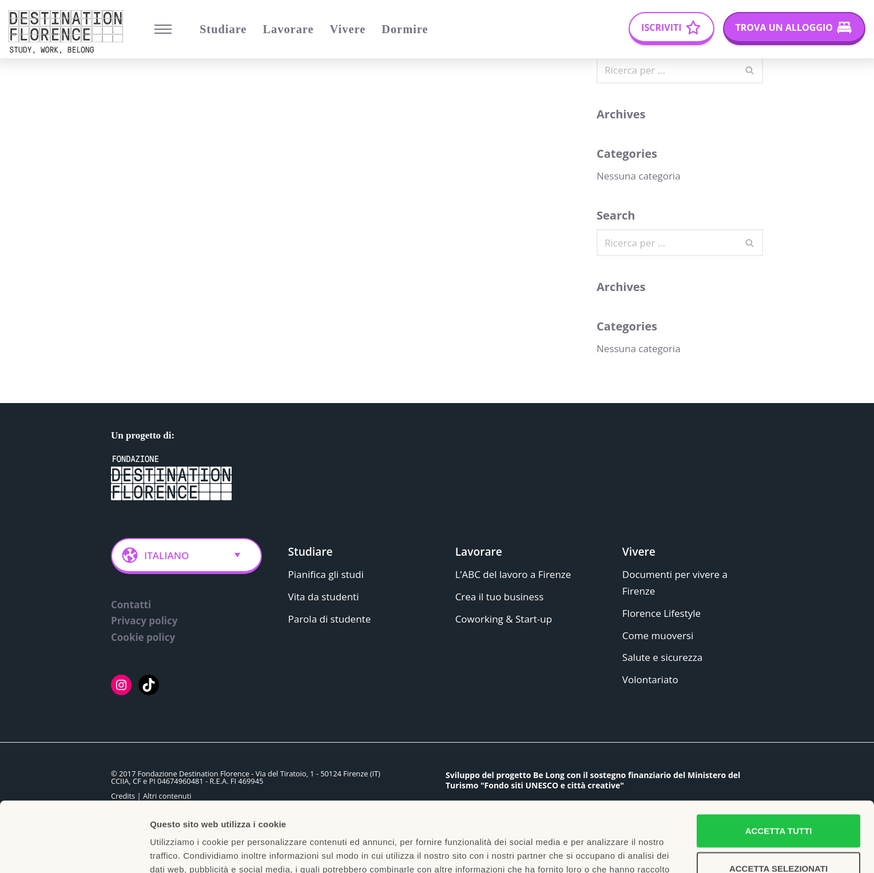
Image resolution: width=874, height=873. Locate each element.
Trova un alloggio (784, 27)
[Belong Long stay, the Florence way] (69, 32)
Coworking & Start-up (504, 618)
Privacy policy (144, 621)
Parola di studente (329, 618)
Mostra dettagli (602, 850)
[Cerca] (667, 70)
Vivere (348, 29)
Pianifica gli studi (326, 574)
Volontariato (650, 680)
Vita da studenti (323, 596)
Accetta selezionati (778, 798)
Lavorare (288, 29)
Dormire (405, 29)
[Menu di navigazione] (163, 29)
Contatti (131, 604)
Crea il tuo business (499, 596)
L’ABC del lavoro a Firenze (513, 574)
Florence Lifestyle (661, 613)
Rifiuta (778, 835)
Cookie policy (143, 637)
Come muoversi (657, 635)
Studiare (223, 29)
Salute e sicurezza (662, 657)
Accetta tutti (778, 761)
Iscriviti (661, 27)
